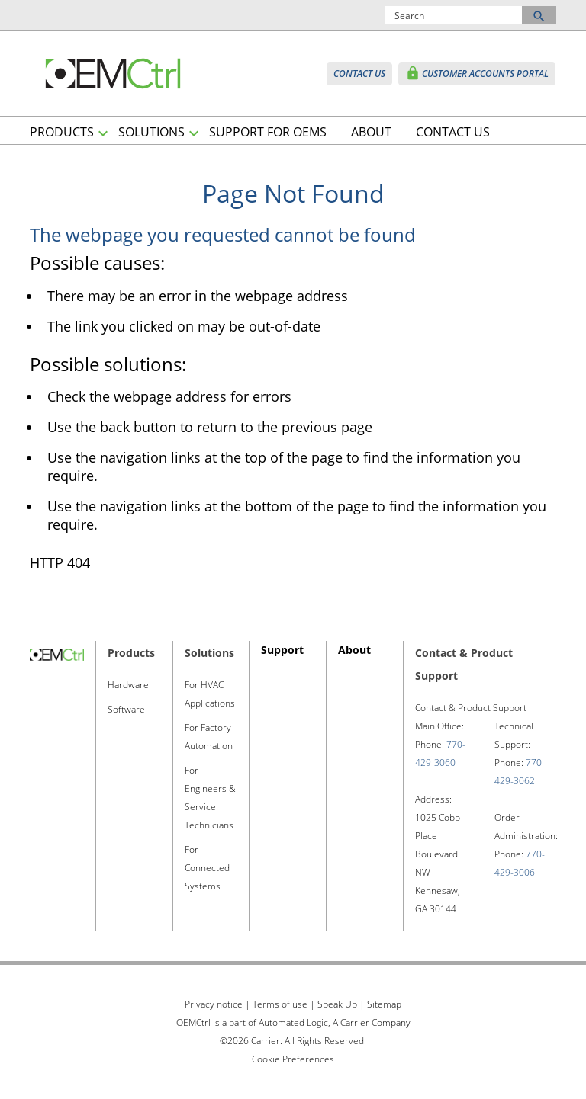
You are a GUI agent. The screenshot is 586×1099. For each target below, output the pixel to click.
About (354, 649)
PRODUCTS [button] (62, 131)
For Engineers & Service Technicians (210, 797)
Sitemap (384, 1004)
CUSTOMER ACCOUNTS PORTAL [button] (477, 73)
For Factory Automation (209, 736)
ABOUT (371, 131)
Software (126, 709)
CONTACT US (453, 131)
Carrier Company (374, 1022)
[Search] (454, 15)
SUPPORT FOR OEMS (268, 131)
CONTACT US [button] (359, 73)
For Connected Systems (207, 867)
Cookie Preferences (293, 1059)
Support (282, 649)
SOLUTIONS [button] (151, 131)
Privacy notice (214, 1004)
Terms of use (280, 1004)
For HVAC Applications (210, 694)
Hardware (128, 684)
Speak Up (337, 1004)
